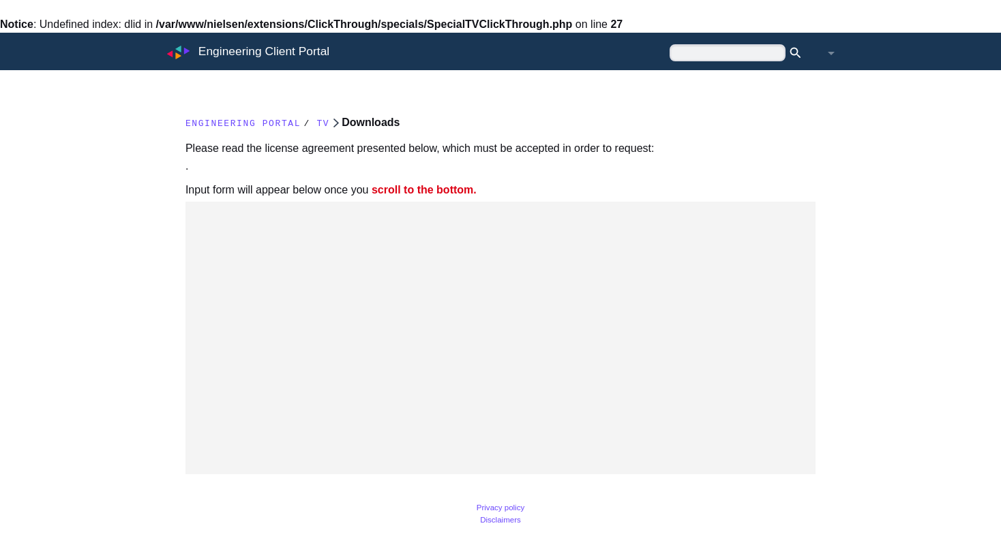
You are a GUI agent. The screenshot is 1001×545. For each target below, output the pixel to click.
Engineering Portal (261, 122)
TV (365, 122)
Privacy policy (500, 507)
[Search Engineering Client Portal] (728, 52)
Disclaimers (500, 520)
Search (799, 53)
